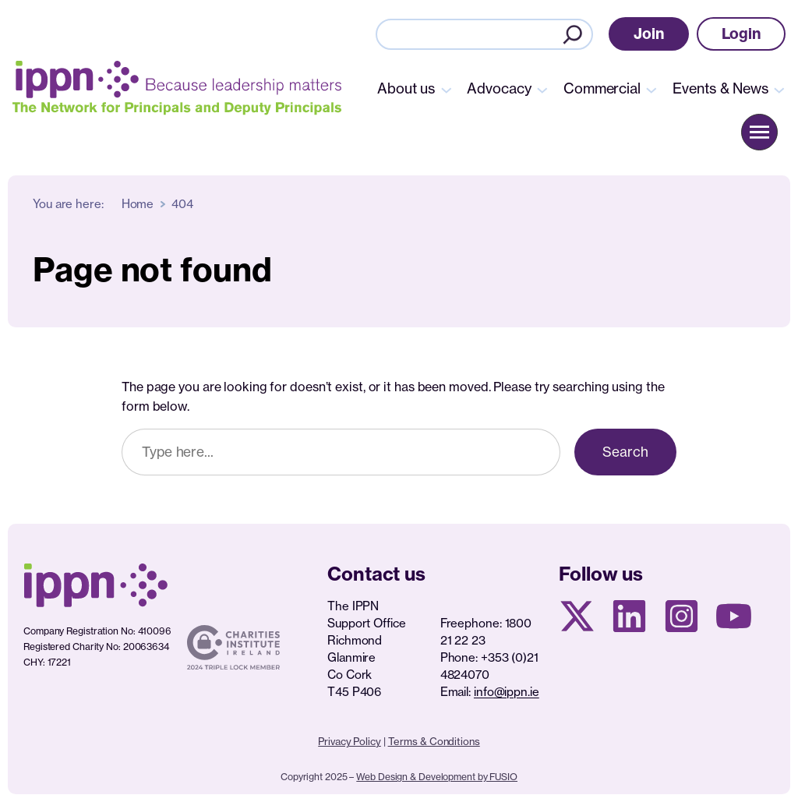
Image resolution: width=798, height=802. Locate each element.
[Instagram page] (681, 616)
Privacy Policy (349, 741)
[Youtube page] (733, 616)
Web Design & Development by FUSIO (436, 777)
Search (625, 451)
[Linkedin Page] (629, 616)
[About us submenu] (446, 89)
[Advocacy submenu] (542, 89)
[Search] (572, 34)
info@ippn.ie (506, 691)
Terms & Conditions (434, 741)
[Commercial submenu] (651, 89)
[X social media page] (577, 616)
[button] (649, 34)
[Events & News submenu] (779, 89)
